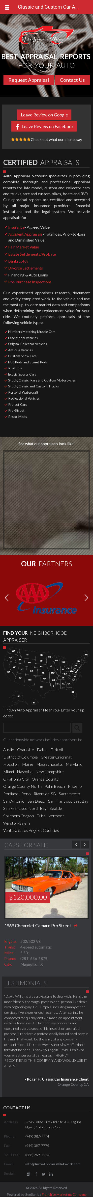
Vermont (56, 815)
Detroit (56, 749)
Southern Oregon (18, 815)
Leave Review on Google (44, 114)
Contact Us (72, 80)
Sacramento (69, 793)
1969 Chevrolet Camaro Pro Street (37, 925)
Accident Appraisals (25, 234)
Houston (11, 764)
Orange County (45, 779)
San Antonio (14, 801)
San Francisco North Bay (25, 808)
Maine (27, 764)
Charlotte (25, 749)
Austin (8, 749)
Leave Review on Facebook (48, 126)
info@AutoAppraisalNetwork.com (53, 1164)
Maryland (74, 764)
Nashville (24, 771)
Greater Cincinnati (56, 757)
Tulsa (41, 815)
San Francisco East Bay (68, 801)
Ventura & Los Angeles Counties (31, 830)
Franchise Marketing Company (64, 1195)
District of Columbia (20, 757)
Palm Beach (55, 786)
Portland (10, 793)
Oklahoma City (16, 779)
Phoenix (75, 786)
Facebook (36, 1174)
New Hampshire (49, 771)
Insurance (16, 227)
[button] (86, 598)
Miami (8, 771)
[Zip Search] (37, 728)
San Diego (36, 801)
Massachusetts (49, 764)
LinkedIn (51, 1174)
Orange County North (22, 786)
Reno (26, 793)
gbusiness (28, 1174)
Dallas (42, 749)
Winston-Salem (16, 823)
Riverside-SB (45, 793)
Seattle (56, 808)
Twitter (43, 1174)
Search (79, 727)
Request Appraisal (28, 80)
